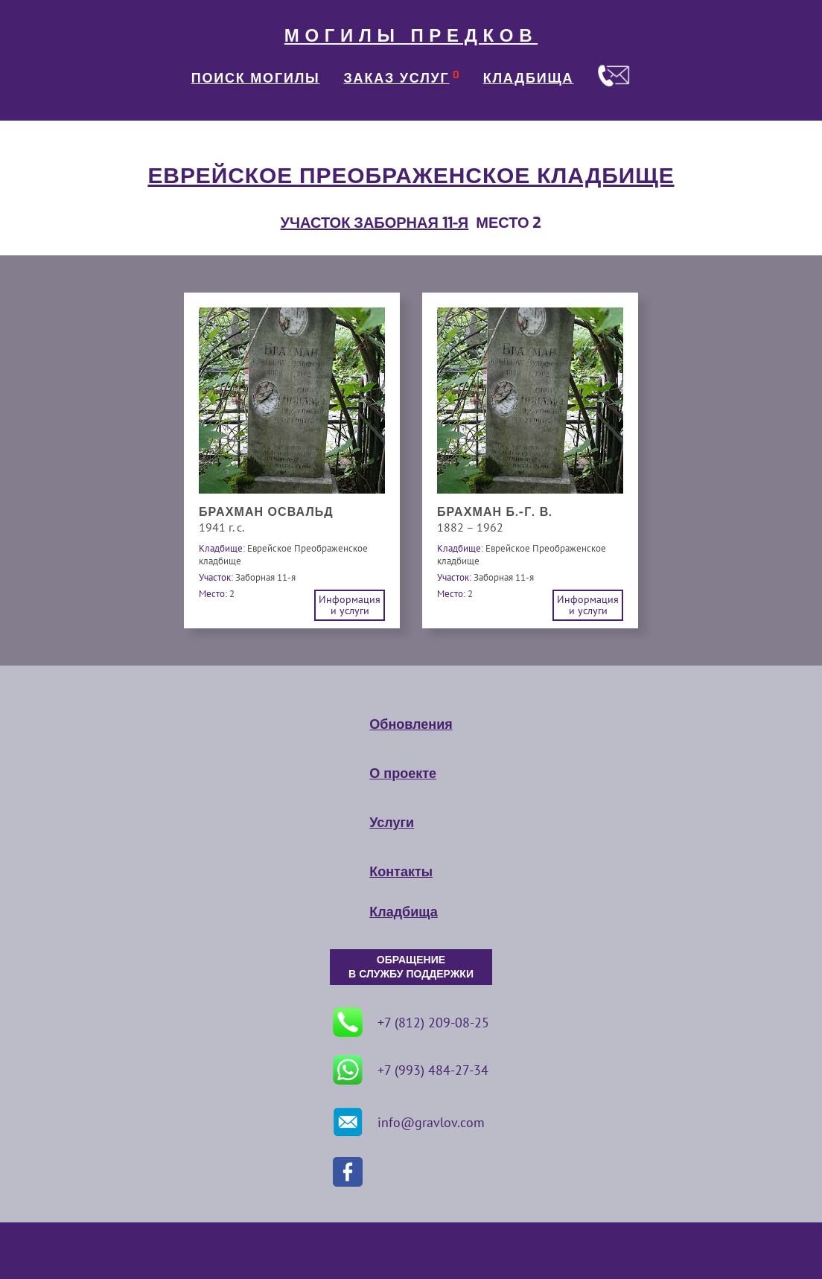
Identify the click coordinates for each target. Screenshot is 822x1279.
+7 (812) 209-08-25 (411, 1022)
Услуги (391, 823)
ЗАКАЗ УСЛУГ (397, 78)
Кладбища (403, 912)
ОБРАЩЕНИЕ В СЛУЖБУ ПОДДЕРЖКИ (411, 967)
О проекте (402, 773)
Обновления (410, 724)
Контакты (401, 872)
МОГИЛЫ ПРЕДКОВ (411, 36)
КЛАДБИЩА (528, 78)
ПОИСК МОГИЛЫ (255, 78)
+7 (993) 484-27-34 (410, 1070)
